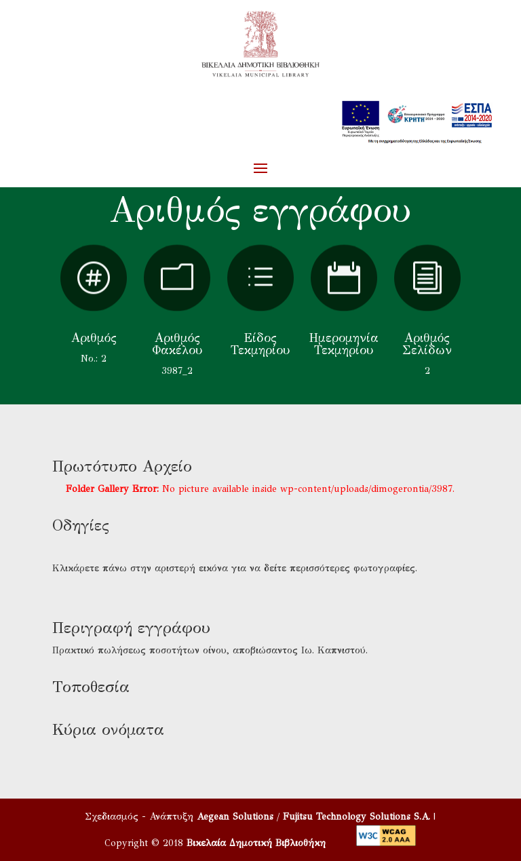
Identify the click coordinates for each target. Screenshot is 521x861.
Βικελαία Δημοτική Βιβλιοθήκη (256, 843)
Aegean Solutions (235, 816)
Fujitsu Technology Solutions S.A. (356, 816)
